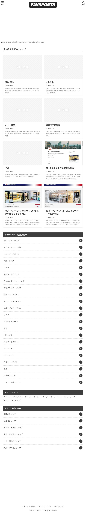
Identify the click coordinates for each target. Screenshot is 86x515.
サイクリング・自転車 (12, 288)
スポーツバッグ (10, 375)
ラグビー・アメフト (11, 362)
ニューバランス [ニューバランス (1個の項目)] (56, 397)
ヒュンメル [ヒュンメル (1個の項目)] (68, 397)
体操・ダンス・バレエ (12, 308)
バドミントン (9, 335)
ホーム (26, 506)
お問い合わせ (59, 506)
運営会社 (33, 506)
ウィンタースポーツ (11, 254)
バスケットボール (10, 321)
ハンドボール (9, 348)
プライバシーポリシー (45, 506)
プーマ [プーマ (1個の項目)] (77, 397)
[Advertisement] (43, 25)
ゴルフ (6, 267)
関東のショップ (10, 414)
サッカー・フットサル (12, 301)
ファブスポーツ (39, 510)
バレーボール (9, 355)
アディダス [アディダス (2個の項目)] (19, 397)
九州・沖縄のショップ (12, 448)
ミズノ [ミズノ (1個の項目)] (8, 400)
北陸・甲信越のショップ (13, 434)
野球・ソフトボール (11, 294)
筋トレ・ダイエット (11, 274)
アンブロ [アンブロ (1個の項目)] (28, 397)
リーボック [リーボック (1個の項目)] (16, 400)
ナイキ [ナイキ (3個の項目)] (46, 397)
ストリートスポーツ (11, 342)
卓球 (5, 328)
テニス (6, 315)
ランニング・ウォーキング (14, 281)
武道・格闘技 (9, 261)
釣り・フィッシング (11, 240)
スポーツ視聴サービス (12, 382)
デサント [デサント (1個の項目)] (38, 397)
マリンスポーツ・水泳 (12, 247)
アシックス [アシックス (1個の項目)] (9, 397)
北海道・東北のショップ (13, 427)
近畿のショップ (10, 421)
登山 (5, 369)
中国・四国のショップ (12, 441)
